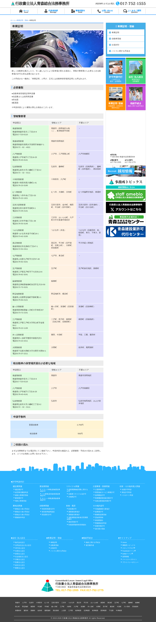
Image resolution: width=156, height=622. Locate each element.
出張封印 (115, 45)
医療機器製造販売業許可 (103, 498)
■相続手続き (87, 538)
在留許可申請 (125, 489)
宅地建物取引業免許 (102, 509)
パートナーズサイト (129, 559)
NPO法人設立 (19, 548)
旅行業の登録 (99, 529)
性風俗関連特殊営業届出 (76, 525)
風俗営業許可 (72, 522)
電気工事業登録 (20, 501)
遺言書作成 (89, 545)
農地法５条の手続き (22, 515)
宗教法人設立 (19, 559)
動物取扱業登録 (100, 515)
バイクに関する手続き (121, 51)
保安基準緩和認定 (47, 512)
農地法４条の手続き (22, 512)
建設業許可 (18, 489)
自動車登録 (116, 39)
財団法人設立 (19, 554)
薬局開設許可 (99, 495)
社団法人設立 (19, 551)
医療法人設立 (19, 562)
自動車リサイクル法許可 (76, 494)
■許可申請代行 (17, 482)
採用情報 (125, 557)
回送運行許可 (45, 515)
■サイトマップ (124, 538)
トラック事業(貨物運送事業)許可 (50, 490)
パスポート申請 (126, 495)
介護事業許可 (99, 489)
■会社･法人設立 (18, 538)
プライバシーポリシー (130, 562)
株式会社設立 (19, 542)
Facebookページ (128, 551)
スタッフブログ (128, 548)
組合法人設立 (19, 565)
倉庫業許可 (98, 512)
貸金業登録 (98, 517)
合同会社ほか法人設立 (22, 545)
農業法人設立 (19, 568)
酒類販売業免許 (73, 515)
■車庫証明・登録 (54, 538)
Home (124, 542)
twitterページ (127, 554)
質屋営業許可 (99, 526)
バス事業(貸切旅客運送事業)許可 (50, 494)
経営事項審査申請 (21, 492)
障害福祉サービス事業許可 (104, 492)
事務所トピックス (128, 545)
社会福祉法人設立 (21, 557)
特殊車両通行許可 (47, 509)
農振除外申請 (19, 517)
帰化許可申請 (125, 492)
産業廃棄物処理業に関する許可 (77, 490)
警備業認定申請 (100, 523)
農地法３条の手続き (22, 509)
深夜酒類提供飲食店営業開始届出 (77, 518)
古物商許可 (72, 497)
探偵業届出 (98, 520)
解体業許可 (18, 498)
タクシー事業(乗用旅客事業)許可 (50, 499)
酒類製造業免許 (73, 512)
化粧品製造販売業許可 (102, 501)
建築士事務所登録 (21, 495)
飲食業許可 (72, 509)
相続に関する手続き (92, 542)
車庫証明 (115, 32)
